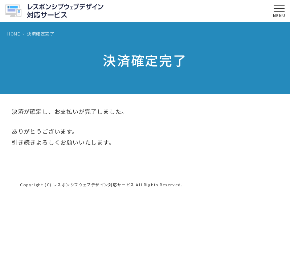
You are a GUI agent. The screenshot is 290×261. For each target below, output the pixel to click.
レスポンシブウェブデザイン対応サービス (93, 184)
